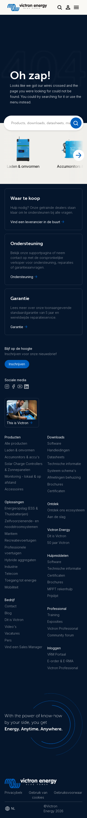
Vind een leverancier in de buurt (37, 221)
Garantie (19, 326)
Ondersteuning (24, 276)
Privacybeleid (13, 792)
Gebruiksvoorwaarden (68, 792)
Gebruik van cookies (38, 795)
